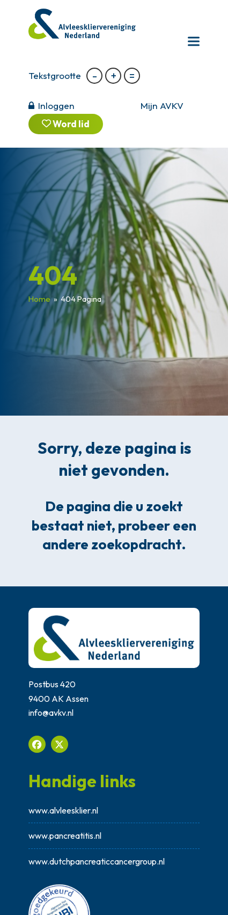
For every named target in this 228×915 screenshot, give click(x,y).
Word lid (66, 124)
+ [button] (113, 75)
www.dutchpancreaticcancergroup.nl (96, 861)
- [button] (94, 75)
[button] (194, 41)
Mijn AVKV (162, 105)
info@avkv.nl (50, 712)
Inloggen (56, 105)
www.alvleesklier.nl (63, 810)
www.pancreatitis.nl (64, 835)
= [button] (132, 75)
